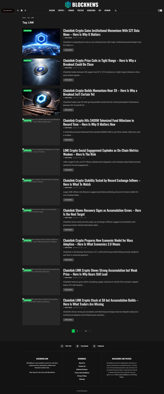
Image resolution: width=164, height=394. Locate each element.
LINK (32, 18)
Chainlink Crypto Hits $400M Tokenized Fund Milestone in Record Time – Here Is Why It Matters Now (98, 122)
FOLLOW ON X (7, 11)
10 (86, 331)
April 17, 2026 (77, 38)
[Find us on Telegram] (21, 10)
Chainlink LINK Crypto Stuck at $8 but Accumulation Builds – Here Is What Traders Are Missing (100, 302)
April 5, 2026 (77, 188)
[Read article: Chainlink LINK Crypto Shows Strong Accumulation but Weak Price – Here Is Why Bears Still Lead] (41, 281)
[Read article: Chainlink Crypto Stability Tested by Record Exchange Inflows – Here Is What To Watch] (41, 191)
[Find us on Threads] (25, 10)
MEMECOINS (91, 10)
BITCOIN (52, 10)
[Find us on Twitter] (18, 10)
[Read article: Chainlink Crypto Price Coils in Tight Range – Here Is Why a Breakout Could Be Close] (41, 72)
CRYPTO (61, 10)
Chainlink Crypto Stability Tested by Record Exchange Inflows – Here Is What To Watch (101, 182)
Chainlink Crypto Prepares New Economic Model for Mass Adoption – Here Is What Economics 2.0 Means (98, 242)
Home (24, 18)
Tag (28, 18)
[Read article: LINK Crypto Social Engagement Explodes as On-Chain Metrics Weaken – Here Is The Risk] (41, 161)
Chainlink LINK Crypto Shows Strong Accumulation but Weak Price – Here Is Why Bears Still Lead (100, 272)
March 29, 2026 (78, 248)
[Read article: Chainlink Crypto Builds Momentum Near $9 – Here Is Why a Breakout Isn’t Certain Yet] (41, 102)
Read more (69, 50)
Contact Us (82, 366)
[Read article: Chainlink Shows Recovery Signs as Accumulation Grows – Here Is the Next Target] (41, 221)
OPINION (107, 10)
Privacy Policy (82, 376)
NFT (100, 10)
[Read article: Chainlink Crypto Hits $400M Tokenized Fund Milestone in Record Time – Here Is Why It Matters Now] (41, 131)
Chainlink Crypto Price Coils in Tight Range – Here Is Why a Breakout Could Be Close (99, 62)
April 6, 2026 (77, 158)
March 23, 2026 (78, 307)
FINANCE (71, 10)
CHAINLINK (27, 31)
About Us (82, 363)
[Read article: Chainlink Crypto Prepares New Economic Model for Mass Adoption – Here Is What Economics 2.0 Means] (41, 251)
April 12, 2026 (77, 68)
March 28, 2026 (78, 278)
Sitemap (82, 379)
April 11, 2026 (77, 98)
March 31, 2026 (78, 218)
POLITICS (81, 10)
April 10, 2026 (77, 128)
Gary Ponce (68, 38)
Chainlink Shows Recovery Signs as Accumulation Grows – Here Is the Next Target (102, 212)
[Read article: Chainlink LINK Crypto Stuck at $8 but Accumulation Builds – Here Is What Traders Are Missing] (41, 311)
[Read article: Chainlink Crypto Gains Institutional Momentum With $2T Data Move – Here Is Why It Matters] (41, 42)
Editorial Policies (82, 369)
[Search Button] (116, 10)
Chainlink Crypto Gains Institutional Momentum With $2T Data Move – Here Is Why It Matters (101, 32)
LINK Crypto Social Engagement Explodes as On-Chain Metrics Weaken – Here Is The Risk (100, 152)
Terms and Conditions (82, 373)
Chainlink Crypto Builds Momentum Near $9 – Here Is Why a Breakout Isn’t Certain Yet (100, 92)
